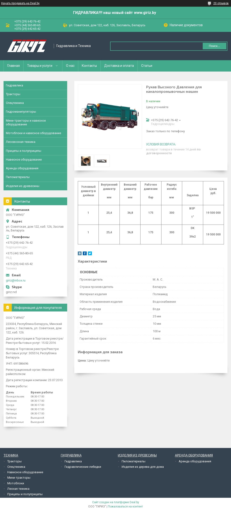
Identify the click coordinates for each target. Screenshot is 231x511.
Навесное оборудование (24, 159)
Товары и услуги (39, 66)
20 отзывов (221, 3)
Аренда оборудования (22, 168)
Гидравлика (14, 85)
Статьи (146, 66)
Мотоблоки (15, 483)
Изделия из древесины (22, 186)
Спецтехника (15, 103)
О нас (70, 66)
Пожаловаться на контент (125, 506)
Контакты (89, 66)
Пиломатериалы (18, 177)
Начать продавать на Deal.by (20, 3)
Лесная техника (18, 488)
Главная (13, 66)
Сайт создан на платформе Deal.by (115, 502)
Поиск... (214, 46)
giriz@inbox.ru (15, 280)
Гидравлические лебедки (83, 466)
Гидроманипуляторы (21, 111)
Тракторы (13, 94)
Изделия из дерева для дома (143, 466)
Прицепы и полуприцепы (23, 151)
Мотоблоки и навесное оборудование (33, 133)
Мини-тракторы (18, 477)
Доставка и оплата (119, 66)
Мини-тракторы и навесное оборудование (26, 122)
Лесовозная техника (20, 142)
